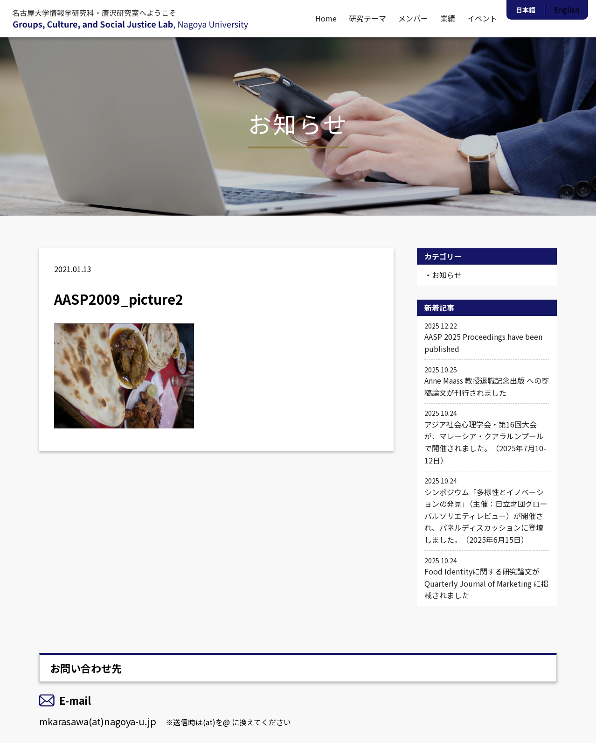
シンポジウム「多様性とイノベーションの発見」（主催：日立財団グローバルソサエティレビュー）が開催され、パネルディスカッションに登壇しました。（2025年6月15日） (486, 510)
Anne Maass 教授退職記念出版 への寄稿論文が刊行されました (486, 381)
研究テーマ (367, 18)
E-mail (75, 700)
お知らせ (447, 274)
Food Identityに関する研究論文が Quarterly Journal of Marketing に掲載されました (486, 578)
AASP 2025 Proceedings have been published (486, 337)
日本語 (525, 9)
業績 (447, 18)
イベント (482, 18)
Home (326, 18)
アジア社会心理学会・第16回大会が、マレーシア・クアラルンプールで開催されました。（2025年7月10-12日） (486, 436)
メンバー (413, 18)
